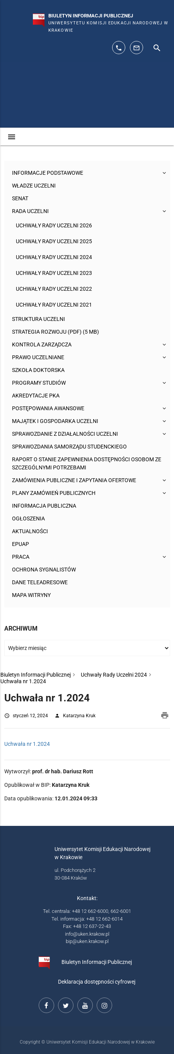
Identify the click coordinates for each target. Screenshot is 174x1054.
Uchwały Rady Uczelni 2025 (54, 241)
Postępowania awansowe (48, 408)
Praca (20, 557)
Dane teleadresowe (40, 582)
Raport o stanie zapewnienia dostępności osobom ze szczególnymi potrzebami (86, 463)
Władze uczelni (34, 185)
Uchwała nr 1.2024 (27, 744)
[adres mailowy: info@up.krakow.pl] (136, 47)
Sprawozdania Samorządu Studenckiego (69, 446)
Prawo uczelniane (38, 357)
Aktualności (30, 531)
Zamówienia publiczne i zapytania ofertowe (74, 480)
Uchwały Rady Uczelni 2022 (54, 289)
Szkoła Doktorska (38, 370)
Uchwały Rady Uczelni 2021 (54, 305)
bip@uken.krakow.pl (87, 941)
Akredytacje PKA (36, 395)
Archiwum (21, 628)
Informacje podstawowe (47, 173)
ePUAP (20, 544)
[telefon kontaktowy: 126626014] (118, 47)
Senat (20, 198)
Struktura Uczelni (38, 319)
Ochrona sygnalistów (44, 569)
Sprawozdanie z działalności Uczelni (65, 434)
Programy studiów (39, 383)
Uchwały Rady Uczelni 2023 (54, 273)
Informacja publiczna (44, 506)
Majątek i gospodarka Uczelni (55, 421)
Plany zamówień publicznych (54, 493)
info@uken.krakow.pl (87, 934)
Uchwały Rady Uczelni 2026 (54, 225)
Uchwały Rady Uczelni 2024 (54, 257)
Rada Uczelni (30, 211)
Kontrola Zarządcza (42, 344)
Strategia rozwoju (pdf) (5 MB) (55, 332)
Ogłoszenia (28, 518)
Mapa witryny (31, 595)
